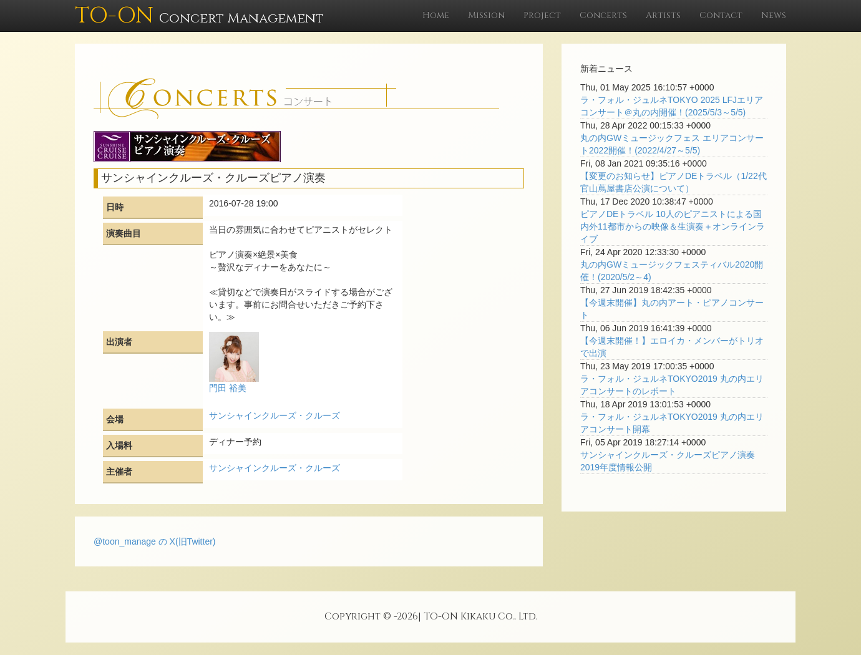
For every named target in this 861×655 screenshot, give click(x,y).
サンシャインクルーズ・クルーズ (274, 415)
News (773, 15)
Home (435, 15)
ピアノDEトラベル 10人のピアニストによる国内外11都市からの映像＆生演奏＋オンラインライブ (672, 226)
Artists (663, 15)
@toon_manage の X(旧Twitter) (155, 541)
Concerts (603, 15)
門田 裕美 (227, 388)
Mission (486, 15)
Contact (720, 15)
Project (542, 15)
